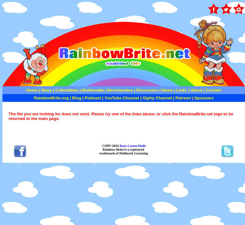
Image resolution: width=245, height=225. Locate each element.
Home (32, 90)
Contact (214, 90)
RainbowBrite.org (51, 98)
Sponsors (203, 98)
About (196, 90)
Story (46, 90)
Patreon (182, 98)
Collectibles (67, 90)
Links (181, 90)
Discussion (147, 90)
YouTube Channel (122, 98)
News (167, 90)
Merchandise (120, 90)
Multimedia (93, 90)
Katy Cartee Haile (132, 146)
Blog (76, 98)
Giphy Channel (157, 98)
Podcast (93, 98)
